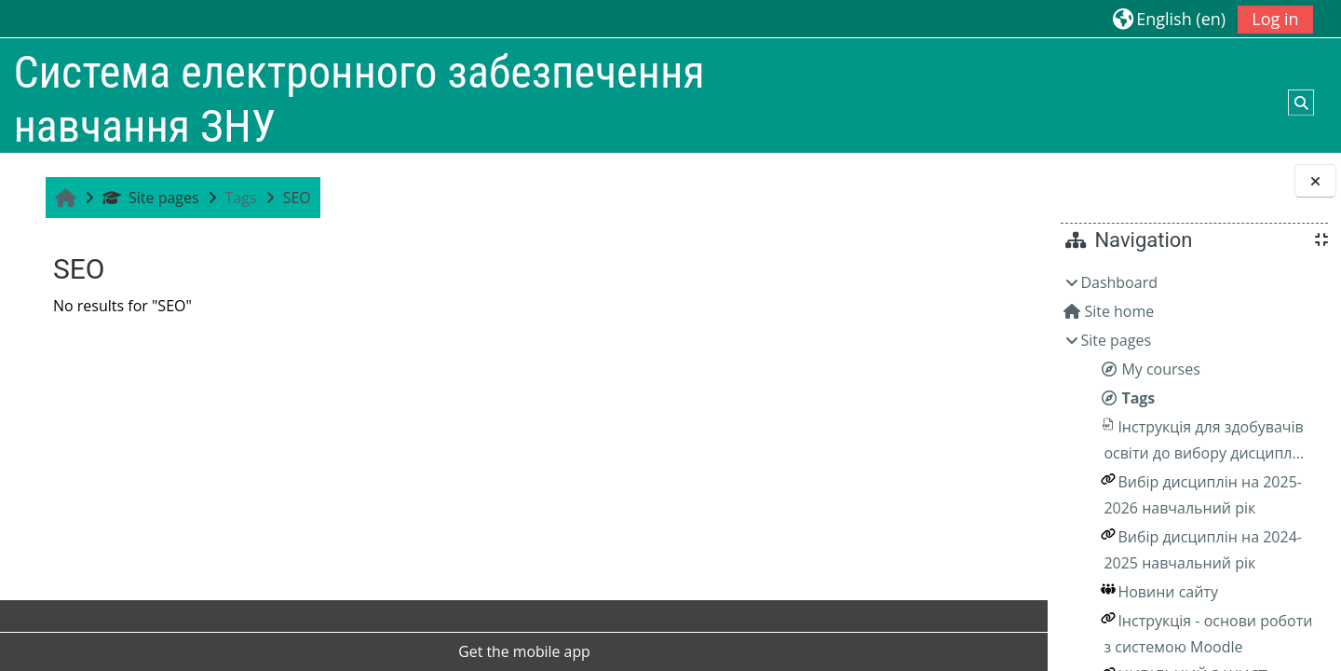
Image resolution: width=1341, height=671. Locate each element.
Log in (1275, 18)
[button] (1169, 18)
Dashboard (1119, 282)
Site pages (148, 197)
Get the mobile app (433, 651)
